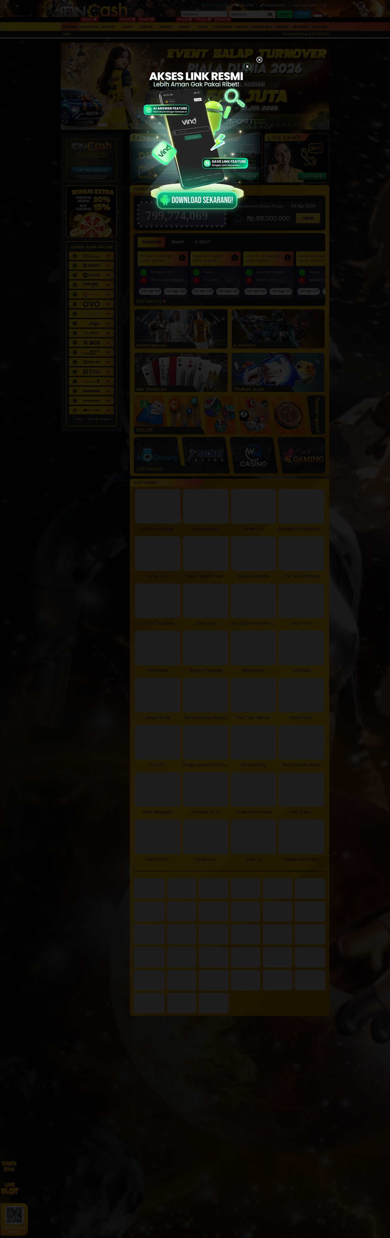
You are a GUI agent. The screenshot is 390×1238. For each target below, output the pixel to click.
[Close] (259, 60)
